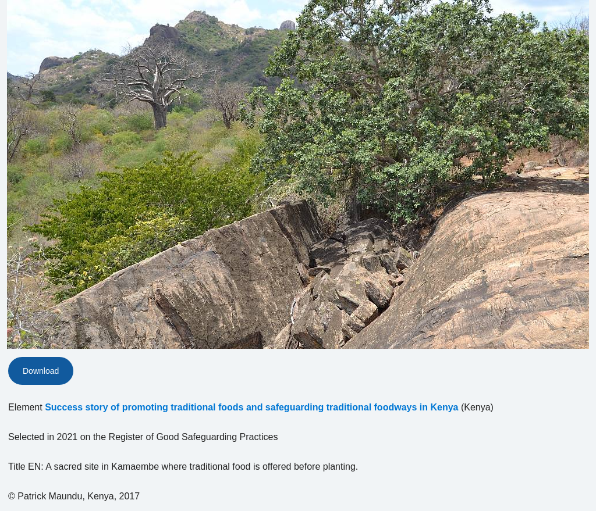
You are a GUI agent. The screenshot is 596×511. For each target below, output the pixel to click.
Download (41, 371)
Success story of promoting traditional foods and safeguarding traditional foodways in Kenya (251, 407)
